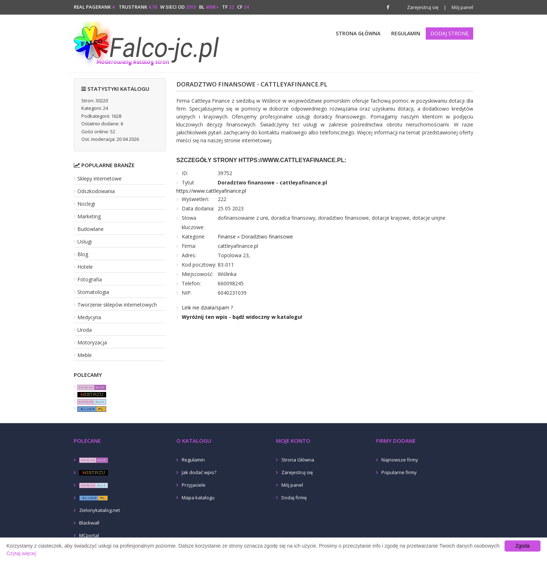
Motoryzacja (92, 342)
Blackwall (89, 522)
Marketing (89, 216)
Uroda (84, 329)
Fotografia (89, 279)
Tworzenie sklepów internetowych (117, 304)
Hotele (85, 266)
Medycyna (89, 317)
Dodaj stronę (449, 33)
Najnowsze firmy (399, 459)
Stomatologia (93, 292)
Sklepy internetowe (99, 178)
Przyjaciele (193, 485)
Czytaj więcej (21, 553)
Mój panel (458, 7)
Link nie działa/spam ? (207, 307)
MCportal (89, 535)
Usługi (84, 241)
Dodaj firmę (294, 497)
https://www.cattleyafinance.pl (211, 190)
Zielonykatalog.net (99, 510)
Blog (82, 254)
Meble (84, 355)
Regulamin (405, 33)
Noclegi (86, 203)
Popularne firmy (399, 472)
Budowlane (90, 229)
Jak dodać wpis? (199, 472)
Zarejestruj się (422, 7)
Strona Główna (358, 33)
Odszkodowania (96, 191)
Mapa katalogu (198, 497)
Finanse (227, 236)
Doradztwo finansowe (267, 236)
